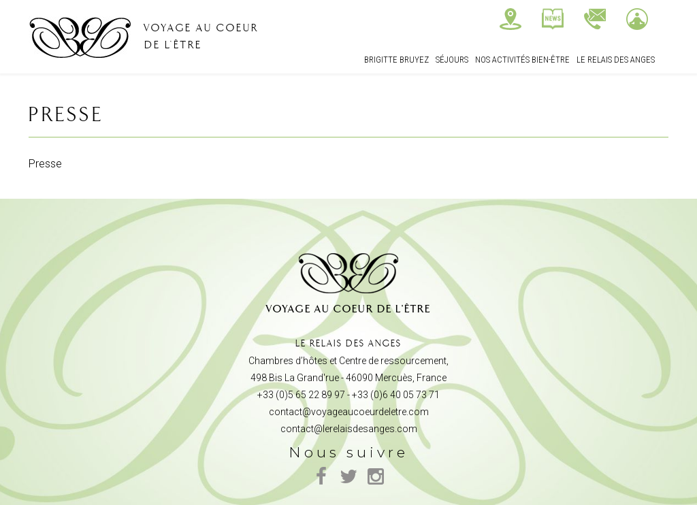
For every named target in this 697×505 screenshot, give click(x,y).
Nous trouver (510, 19)
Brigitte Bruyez (396, 60)
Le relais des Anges (616, 60)
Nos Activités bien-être (522, 60)
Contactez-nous (595, 19)
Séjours (452, 60)
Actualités (553, 19)
